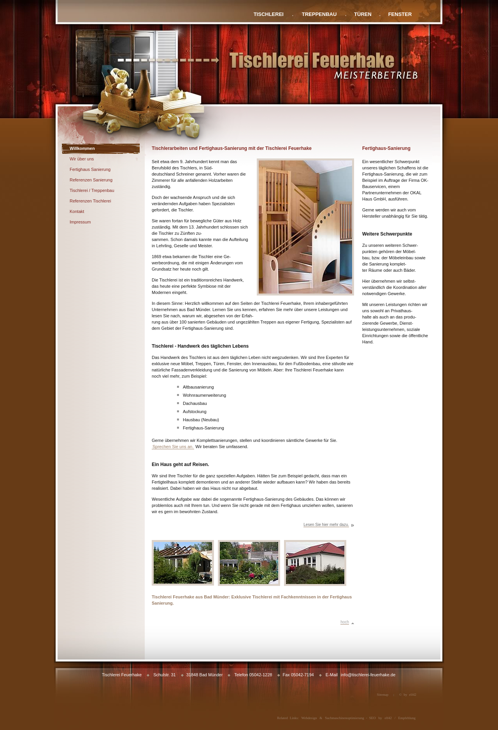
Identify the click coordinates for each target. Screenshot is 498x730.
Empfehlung (407, 718)
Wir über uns (82, 159)
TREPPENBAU (319, 14)
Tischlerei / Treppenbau (92, 190)
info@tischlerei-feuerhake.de (368, 674)
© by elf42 (407, 695)
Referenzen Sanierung (91, 180)
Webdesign (309, 718)
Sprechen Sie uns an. (173, 446)
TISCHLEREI (269, 14)
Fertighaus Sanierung (90, 169)
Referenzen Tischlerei (90, 201)
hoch (344, 622)
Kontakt (77, 211)
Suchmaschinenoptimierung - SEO (350, 718)
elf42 (388, 718)
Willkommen (82, 148)
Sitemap (383, 695)
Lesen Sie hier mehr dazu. (326, 524)
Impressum (80, 222)
